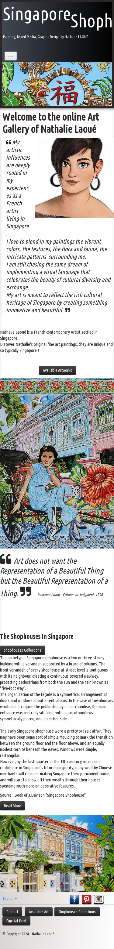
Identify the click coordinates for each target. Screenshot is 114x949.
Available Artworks (57, 370)
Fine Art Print (16, 920)
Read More (12, 805)
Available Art (39, 911)
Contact (12, 911)
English (10, 898)
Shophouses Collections (22, 650)
